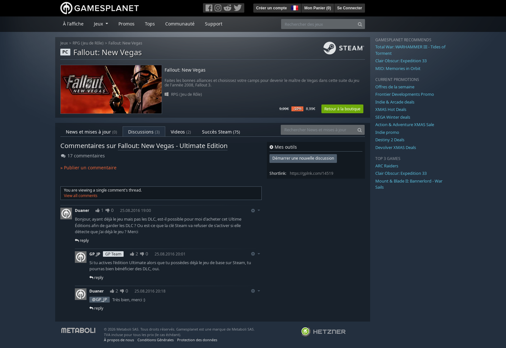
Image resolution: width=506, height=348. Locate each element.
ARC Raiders (386, 166)
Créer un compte (271, 8)
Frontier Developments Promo (404, 94)
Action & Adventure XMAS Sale (404, 124)
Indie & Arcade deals (394, 102)
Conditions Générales (155, 339)
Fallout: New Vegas (125, 43)
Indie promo (387, 132)
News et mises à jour (91, 132)
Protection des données (197, 339)
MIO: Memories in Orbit (397, 68)
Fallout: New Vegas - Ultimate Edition (173, 145)
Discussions (144, 132)
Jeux (64, 43)
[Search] (360, 24)
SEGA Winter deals (392, 117)
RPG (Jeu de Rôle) (88, 43)
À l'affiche (73, 24)
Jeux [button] (99, 24)
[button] (294, 7)
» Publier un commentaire (88, 167)
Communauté (180, 24)
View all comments (80, 195)
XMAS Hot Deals (390, 109)
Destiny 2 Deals (389, 140)
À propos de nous (119, 339)
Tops (150, 24)
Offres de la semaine (394, 87)
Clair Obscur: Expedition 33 (401, 61)
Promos (126, 24)
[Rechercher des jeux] (318, 24)
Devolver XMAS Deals (395, 147)
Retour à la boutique (342, 109)
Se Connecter (349, 8)
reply (82, 240)
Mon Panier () (317, 8)
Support (213, 24)
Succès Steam (221, 132)
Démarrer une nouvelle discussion (303, 158)
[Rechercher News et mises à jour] (318, 130)
